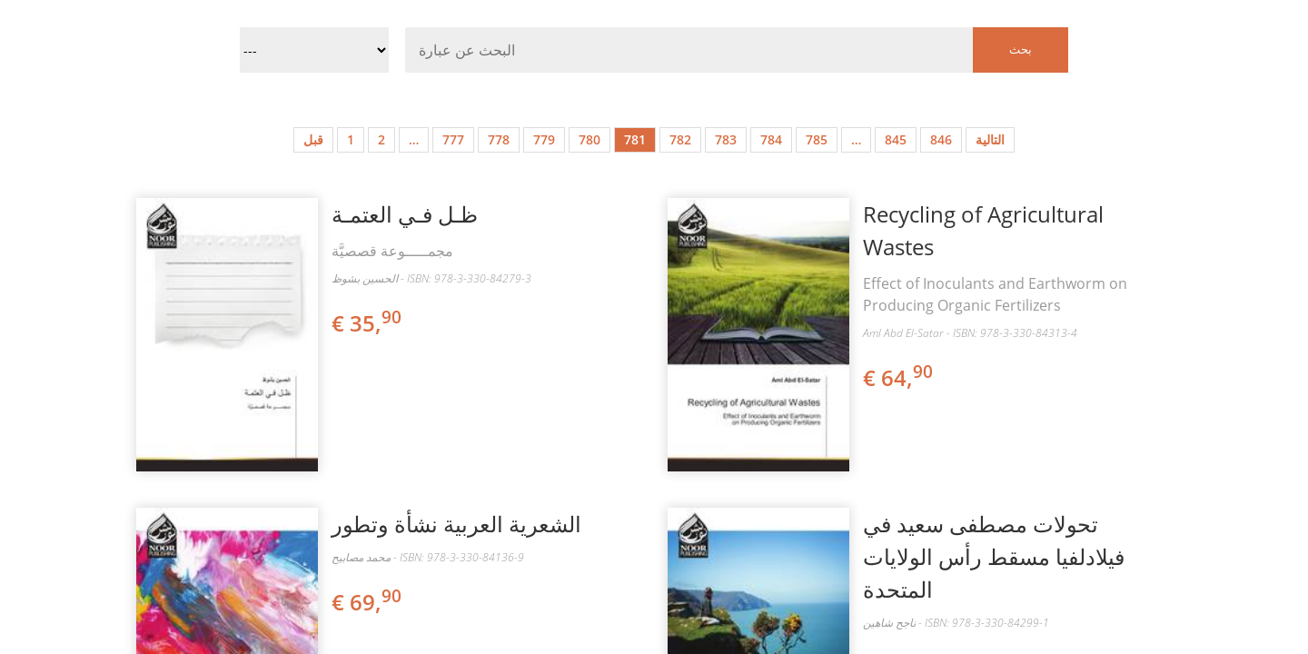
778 (499, 139)
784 (771, 139)
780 (589, 139)
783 (726, 139)
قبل (313, 139)
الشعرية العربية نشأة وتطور (456, 524)
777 (453, 139)
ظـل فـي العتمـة (405, 214)
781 (635, 139)
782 (680, 139)
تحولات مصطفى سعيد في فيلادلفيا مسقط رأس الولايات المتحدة (994, 556)
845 (896, 139)
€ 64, (899, 377)
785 (816, 139)
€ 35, (368, 323)
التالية (990, 139)
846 (941, 139)
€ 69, (368, 602)
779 (544, 139)
